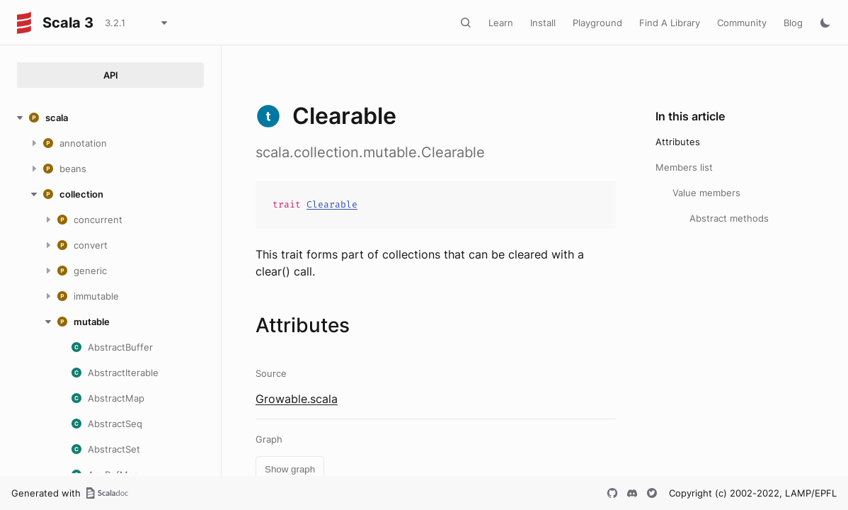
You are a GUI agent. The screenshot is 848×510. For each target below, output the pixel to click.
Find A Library (669, 22)
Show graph (290, 469)
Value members (706, 192)
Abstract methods (729, 218)
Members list (684, 167)
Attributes (677, 141)
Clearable (331, 204)
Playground (597, 22)
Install (543, 22)
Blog (793, 22)
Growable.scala (297, 399)
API (110, 75)
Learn (500, 22)
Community (742, 22)
